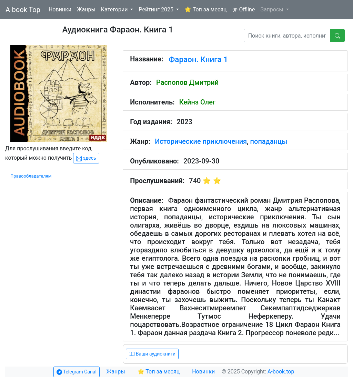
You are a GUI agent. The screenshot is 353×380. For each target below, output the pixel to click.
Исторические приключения (201, 141)
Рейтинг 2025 (157, 9)
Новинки (60, 9)
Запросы (272, 9)
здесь (86, 158)
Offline (243, 9)
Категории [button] (115, 9)
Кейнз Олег (197, 102)
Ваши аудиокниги (152, 354)
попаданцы (269, 141)
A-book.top (281, 371)
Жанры (86, 9)
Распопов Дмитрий (187, 82)
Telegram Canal (77, 372)
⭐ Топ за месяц (205, 9)
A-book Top (23, 10)
